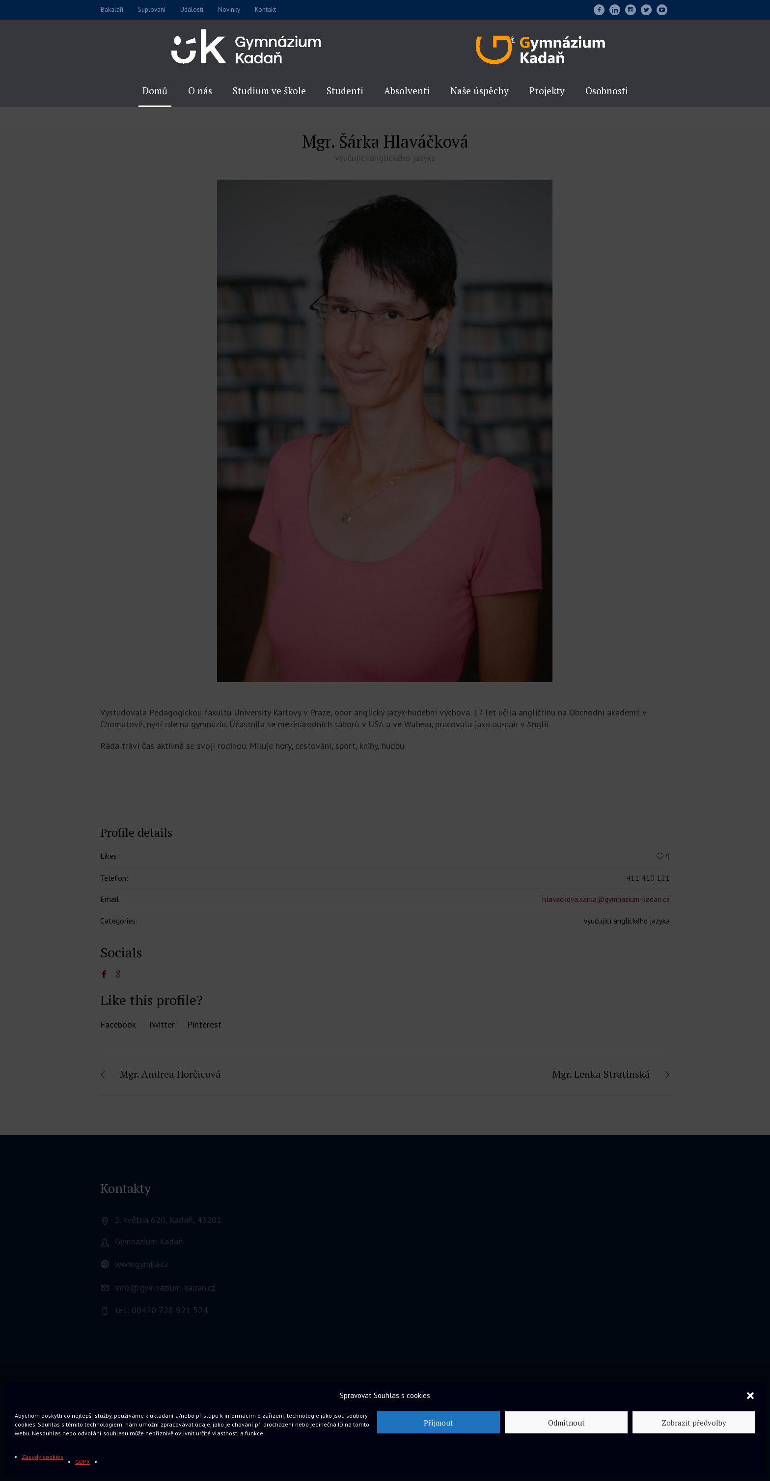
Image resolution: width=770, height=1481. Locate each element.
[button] (750, 1396)
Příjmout (438, 1423)
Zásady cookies (42, 1456)
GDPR (82, 1461)
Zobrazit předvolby (693, 1423)
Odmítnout (566, 1423)
